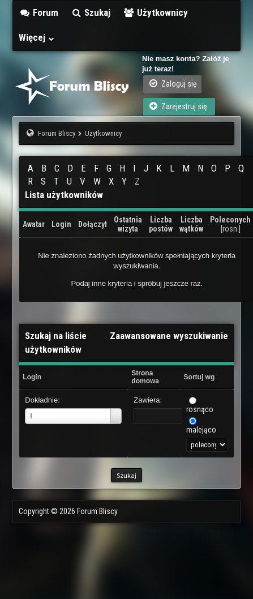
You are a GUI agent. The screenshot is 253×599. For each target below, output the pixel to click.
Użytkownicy (155, 12)
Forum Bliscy (56, 133)
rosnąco (199, 409)
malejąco (201, 429)
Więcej (37, 37)
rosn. (230, 228)
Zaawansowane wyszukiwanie (169, 335)
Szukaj (91, 12)
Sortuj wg (199, 377)
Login (32, 377)
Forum (38, 12)
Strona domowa (145, 377)
